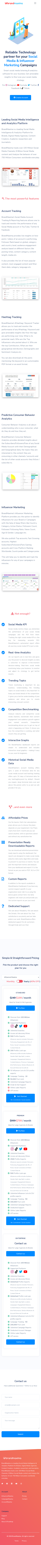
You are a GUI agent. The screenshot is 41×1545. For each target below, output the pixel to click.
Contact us (20, 1254)
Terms (16, 1541)
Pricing (24, 1496)
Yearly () (32, 981)
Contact (24, 1499)
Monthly (11, 981)
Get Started (20, 1098)
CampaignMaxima (7, 1499)
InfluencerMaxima (7, 1496)
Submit (20, 1434)
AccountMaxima (7, 1502)
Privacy (24, 1541)
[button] (6, 85)
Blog (3, 1519)
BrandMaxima (16, 1536)
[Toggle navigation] (35, 3)
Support (4, 1516)
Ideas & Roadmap (7, 1522)
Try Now (20, 1008)
